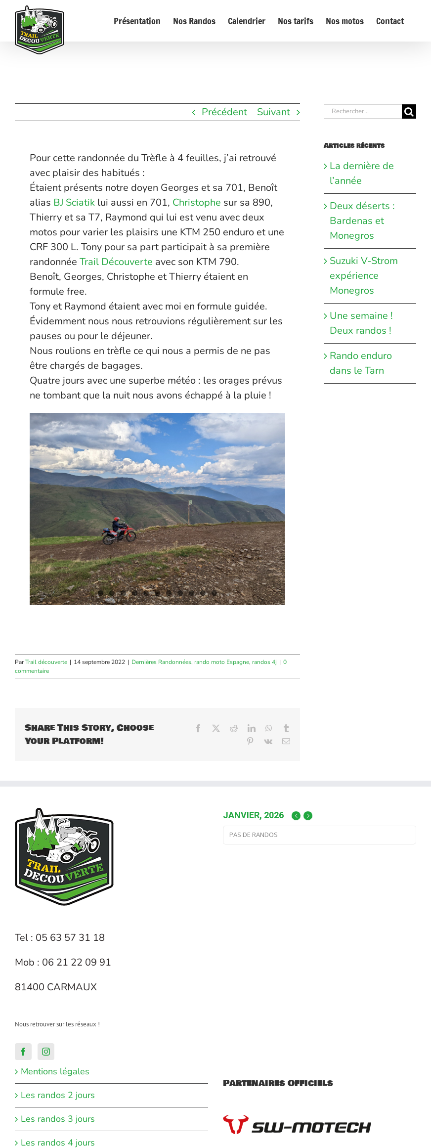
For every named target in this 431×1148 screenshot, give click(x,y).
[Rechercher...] (363, 111)
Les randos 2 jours (58, 1095)
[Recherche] (409, 111)
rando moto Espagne (221, 662)
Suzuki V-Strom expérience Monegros (364, 275)
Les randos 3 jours (58, 1119)
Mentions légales (55, 1071)
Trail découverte (46, 662)
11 (214, 593)
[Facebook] (23, 1051)
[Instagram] (46, 1051)
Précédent (224, 112)
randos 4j (264, 662)
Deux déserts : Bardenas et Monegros (362, 220)
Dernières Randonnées (161, 662)
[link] (74, 202)
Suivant (273, 112)
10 (203, 593)
